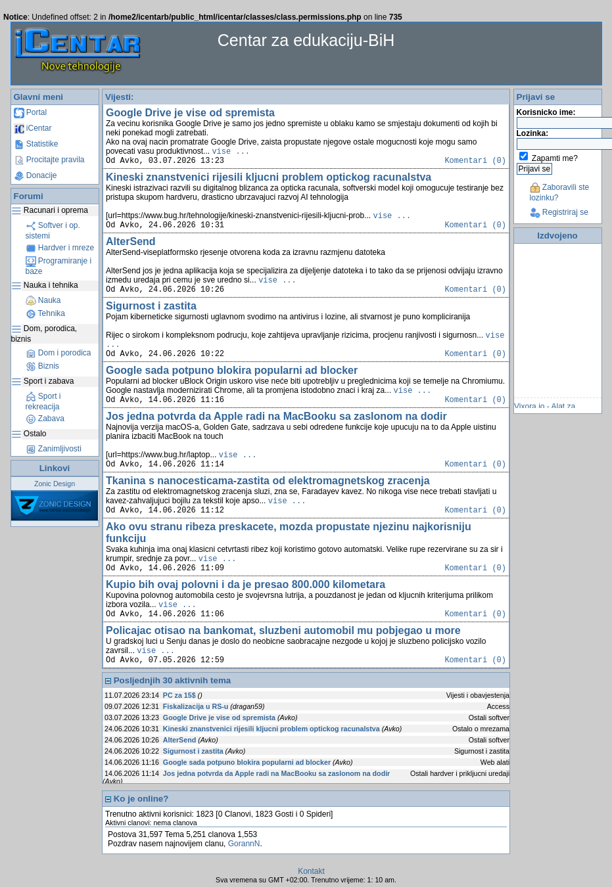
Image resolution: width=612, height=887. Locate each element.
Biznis (42, 366)
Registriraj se (559, 212)
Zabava (45, 418)
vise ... (231, 151)
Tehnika (45, 313)
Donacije (35, 175)
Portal (30, 112)
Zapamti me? (555, 158)
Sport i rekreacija (43, 401)
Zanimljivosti (54, 448)
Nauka (43, 300)
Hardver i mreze (60, 247)
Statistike (36, 143)
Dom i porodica (58, 352)
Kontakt (311, 871)
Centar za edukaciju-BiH (306, 40)
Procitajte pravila (49, 159)
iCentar (33, 128)
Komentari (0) (475, 161)
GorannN (244, 843)
